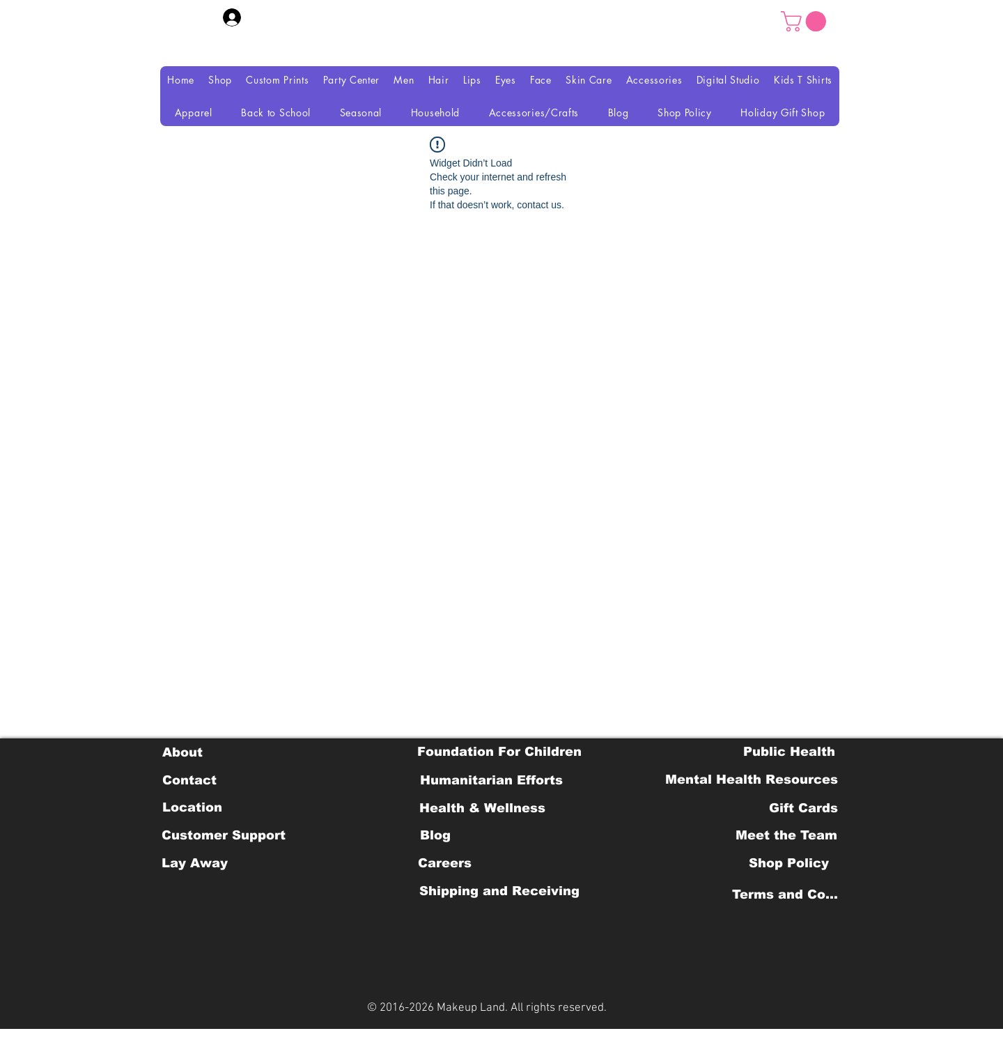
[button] (806, 21)
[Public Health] (789, 752)
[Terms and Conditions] (789, 894)
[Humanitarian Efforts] (491, 780)
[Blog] (435, 835)
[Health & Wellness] (482, 808)
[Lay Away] (195, 863)
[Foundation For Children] (499, 752)
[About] (182, 752)
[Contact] (189, 780)
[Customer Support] (223, 835)
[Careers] (445, 863)
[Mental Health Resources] (751, 779)
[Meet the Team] (786, 835)
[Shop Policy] (789, 863)
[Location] (192, 807)
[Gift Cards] (803, 808)
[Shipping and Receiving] (499, 891)
